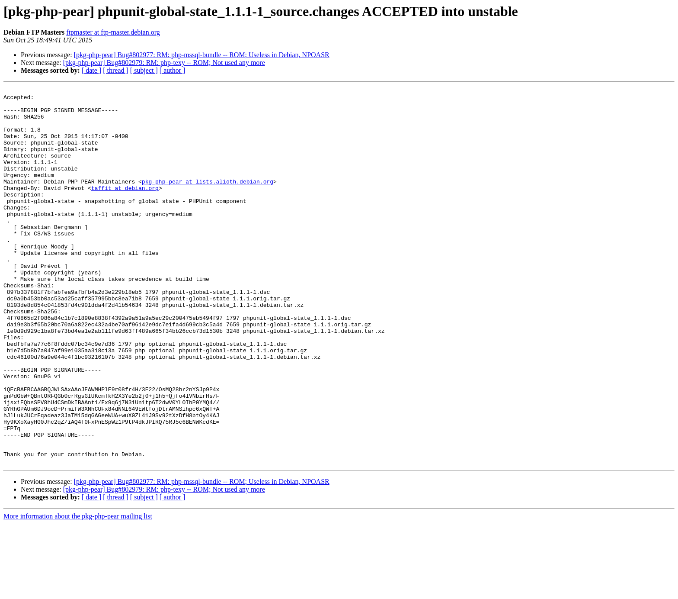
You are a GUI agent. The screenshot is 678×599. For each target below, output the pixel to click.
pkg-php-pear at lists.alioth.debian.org (207, 201)
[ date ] (91, 70)
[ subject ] (144, 70)
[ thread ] (115, 70)
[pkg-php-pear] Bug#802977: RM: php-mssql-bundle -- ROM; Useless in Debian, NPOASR (201, 54)
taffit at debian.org (125, 209)
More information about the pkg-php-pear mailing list (77, 591)
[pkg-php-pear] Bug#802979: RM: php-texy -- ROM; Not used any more (164, 62)
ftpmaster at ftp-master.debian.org (113, 32)
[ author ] (172, 70)
